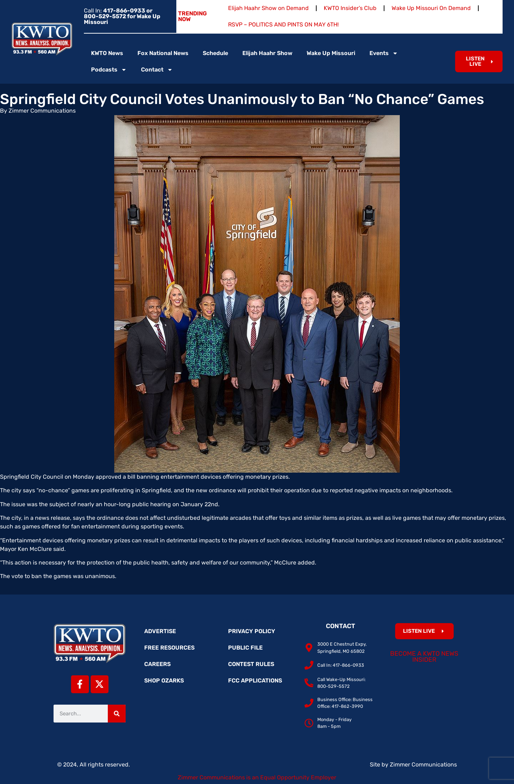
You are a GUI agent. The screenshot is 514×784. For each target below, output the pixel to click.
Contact (157, 69)
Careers (157, 664)
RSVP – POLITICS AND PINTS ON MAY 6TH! (283, 24)
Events (383, 53)
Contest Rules (251, 664)
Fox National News (162, 53)
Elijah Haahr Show (267, 53)
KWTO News (107, 53)
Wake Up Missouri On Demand (431, 8)
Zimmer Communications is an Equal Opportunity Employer (257, 777)
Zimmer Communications (423, 764)
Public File (245, 647)
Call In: (122, 16)
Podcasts (109, 69)
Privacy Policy (251, 631)
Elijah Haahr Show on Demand (268, 8)
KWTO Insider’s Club (350, 8)
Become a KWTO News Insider (424, 657)
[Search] (117, 714)
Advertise (160, 631)
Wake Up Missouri (331, 53)
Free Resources (169, 647)
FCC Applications (255, 680)
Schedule (215, 53)
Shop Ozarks (164, 680)
